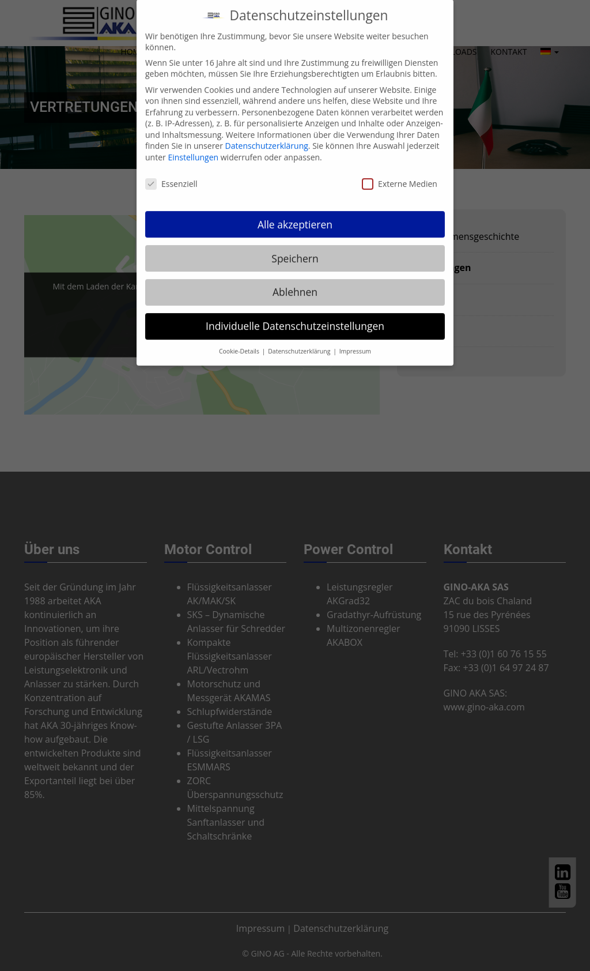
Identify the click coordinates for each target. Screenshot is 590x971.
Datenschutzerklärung (266, 135)
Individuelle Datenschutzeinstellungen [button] (295, 316)
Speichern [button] (294, 248)
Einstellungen (193, 147)
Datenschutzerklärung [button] (300, 341)
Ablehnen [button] (295, 282)
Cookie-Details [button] (240, 341)
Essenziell (171, 173)
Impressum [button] (355, 341)
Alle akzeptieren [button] (295, 214)
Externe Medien (399, 173)
